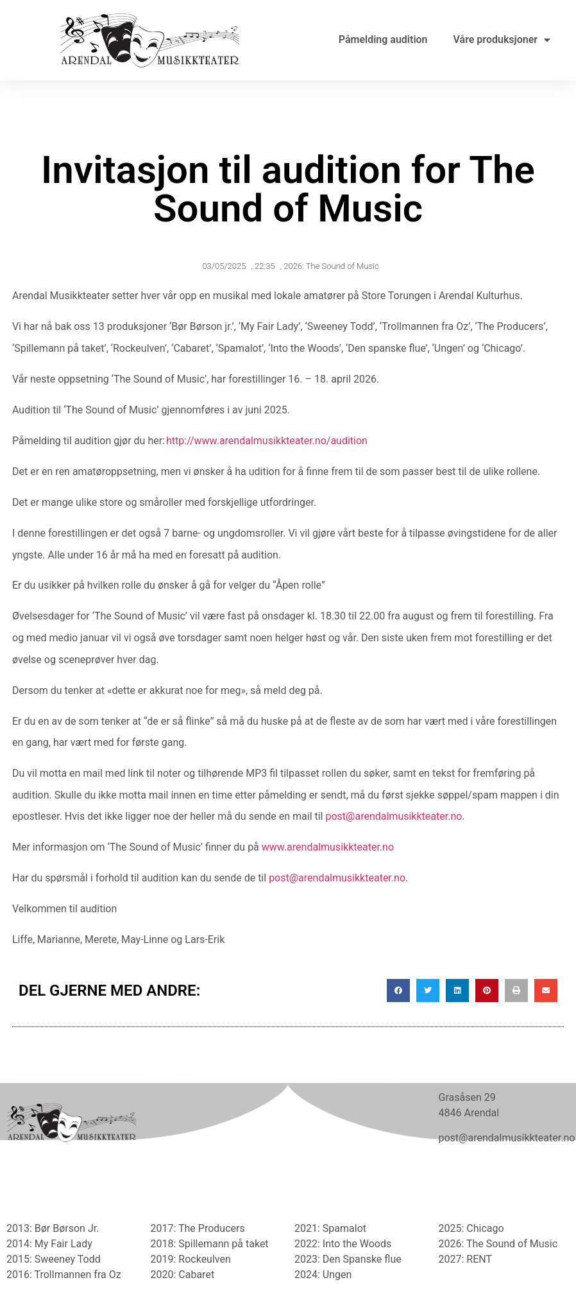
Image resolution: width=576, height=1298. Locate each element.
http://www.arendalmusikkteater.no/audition (267, 441)
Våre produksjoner (501, 39)
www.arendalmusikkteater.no (328, 847)
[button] (398, 990)
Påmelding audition (383, 39)
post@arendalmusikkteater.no (393, 816)
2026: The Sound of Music (331, 266)
